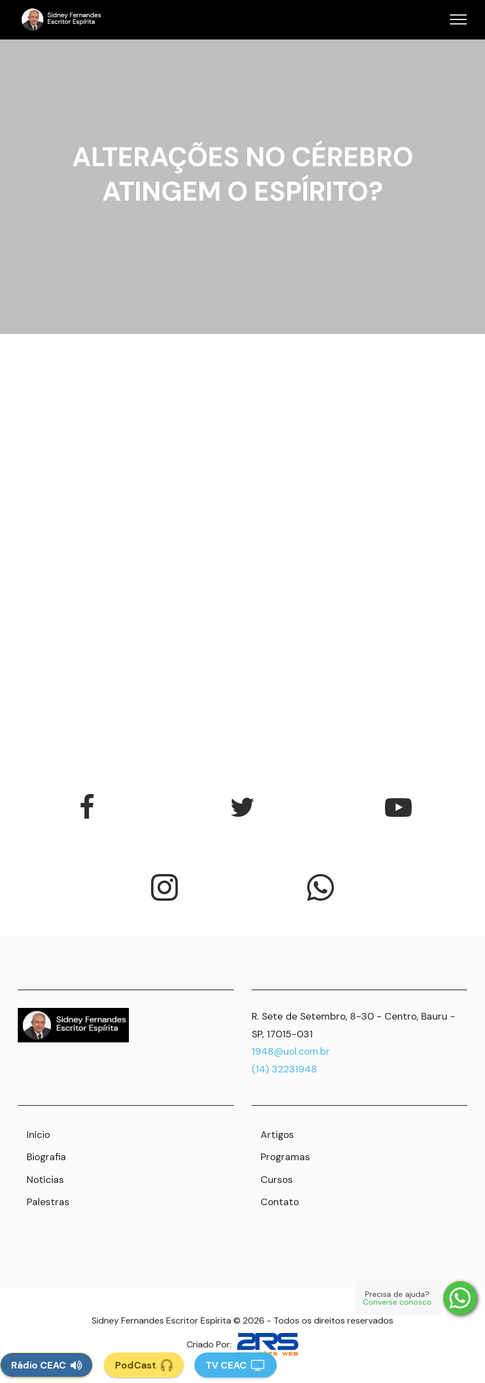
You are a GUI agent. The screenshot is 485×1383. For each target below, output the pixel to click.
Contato (280, 1202)
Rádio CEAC (46, 1365)
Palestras (48, 1202)
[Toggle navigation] (458, 19)
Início (38, 1135)
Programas (285, 1157)
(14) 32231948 (284, 1069)
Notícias (45, 1180)
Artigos (277, 1135)
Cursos (277, 1180)
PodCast (144, 1365)
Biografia (46, 1157)
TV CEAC (236, 1365)
